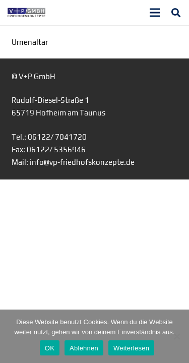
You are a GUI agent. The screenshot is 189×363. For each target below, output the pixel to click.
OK (49, 348)
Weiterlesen (131, 348)
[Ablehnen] (176, 336)
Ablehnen (84, 348)
